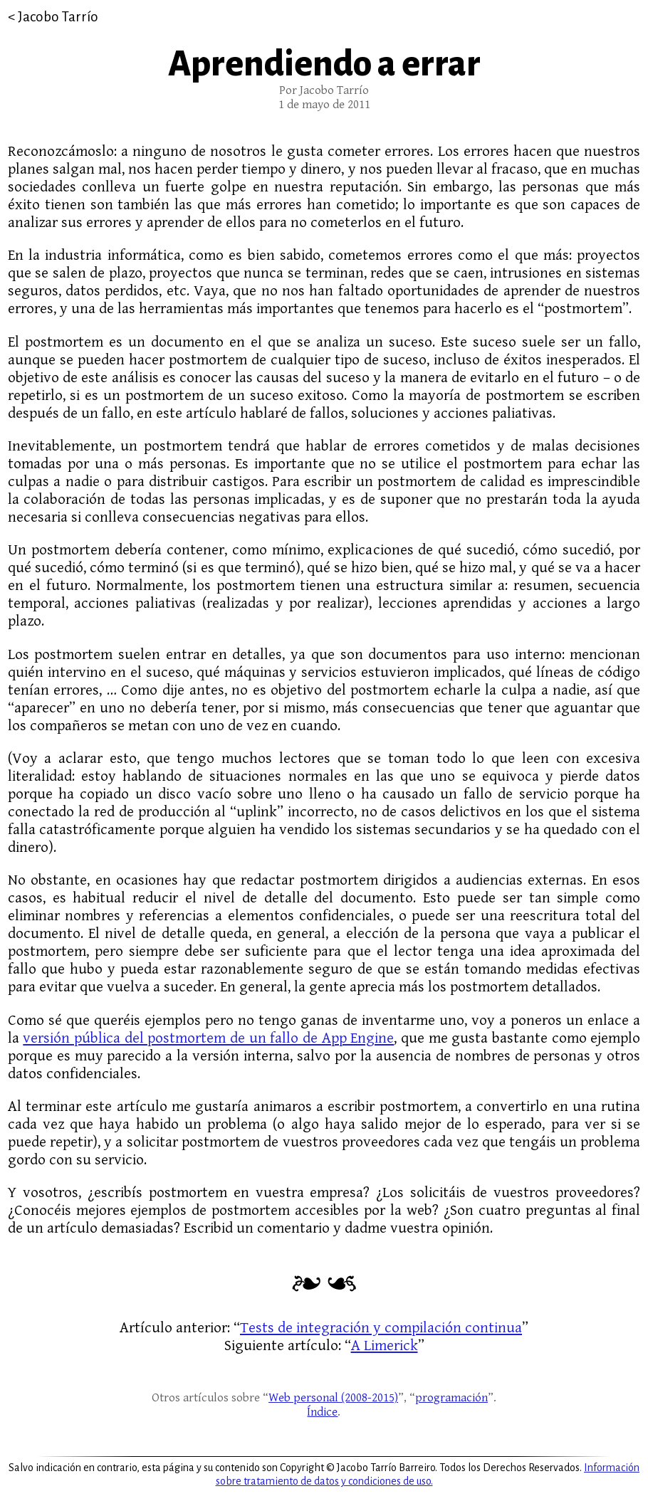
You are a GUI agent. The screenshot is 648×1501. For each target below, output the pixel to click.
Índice (322, 1412)
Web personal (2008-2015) (333, 1398)
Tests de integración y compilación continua (381, 1328)
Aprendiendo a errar (324, 64)
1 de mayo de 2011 (324, 105)
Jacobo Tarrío (58, 16)
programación (451, 1398)
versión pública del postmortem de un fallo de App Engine (208, 1038)
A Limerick (384, 1345)
